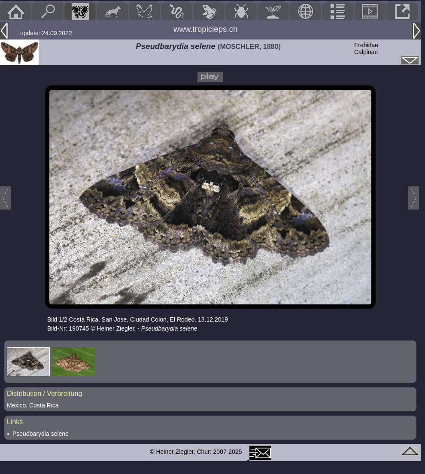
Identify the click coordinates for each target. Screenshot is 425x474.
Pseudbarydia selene (40, 433)
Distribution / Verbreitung (44, 393)
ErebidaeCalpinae (366, 48)
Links (15, 421)
